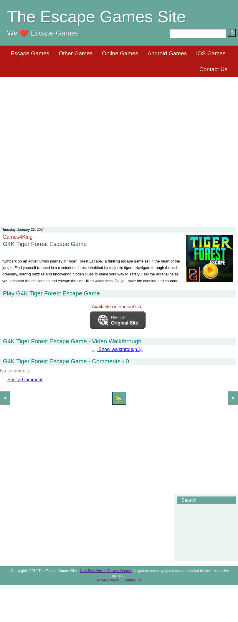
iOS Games (210, 53)
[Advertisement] (118, 148)
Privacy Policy (108, 580)
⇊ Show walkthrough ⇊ (117, 349)
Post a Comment (24, 379)
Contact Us (213, 69)
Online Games (120, 53)
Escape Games (30, 53)
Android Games (167, 53)
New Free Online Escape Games (105, 571)
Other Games (75, 53)
